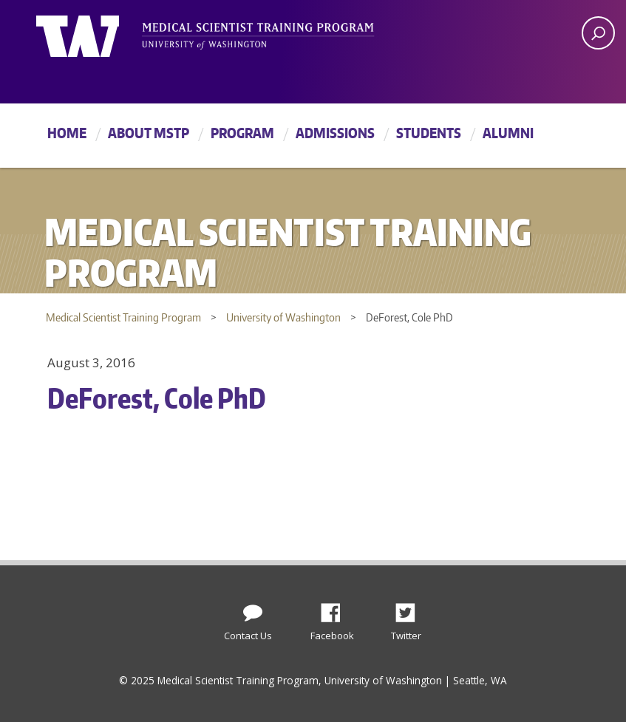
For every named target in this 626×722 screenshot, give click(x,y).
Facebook (336, 609)
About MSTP (148, 132)
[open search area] (598, 33)
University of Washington (96, 33)
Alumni (508, 132)
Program (242, 132)
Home (66, 132)
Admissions (335, 132)
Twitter (410, 609)
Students (428, 132)
